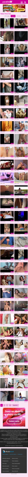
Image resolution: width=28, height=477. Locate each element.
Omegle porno (5, 460)
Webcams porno (5, 466)
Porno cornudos (5, 471)
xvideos (12, 93)
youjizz (12, 80)
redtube (12, 42)
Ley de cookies (13, 454)
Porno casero (14, 466)
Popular (13, 16)
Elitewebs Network (6, 458)
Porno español (5, 468)
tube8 (12, 106)
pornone (12, 29)
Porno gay (4, 463)
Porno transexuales (16, 463)
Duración (25, 16)
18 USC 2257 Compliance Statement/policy (14, 445)
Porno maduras (15, 460)
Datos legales (5, 454)
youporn (12, 247)
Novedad (19, 16)
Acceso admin (14, 473)
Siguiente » (15, 405)
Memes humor (15, 458)
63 (10, 405)
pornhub (26, 29)
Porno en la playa (15, 468)
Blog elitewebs (15, 471)
